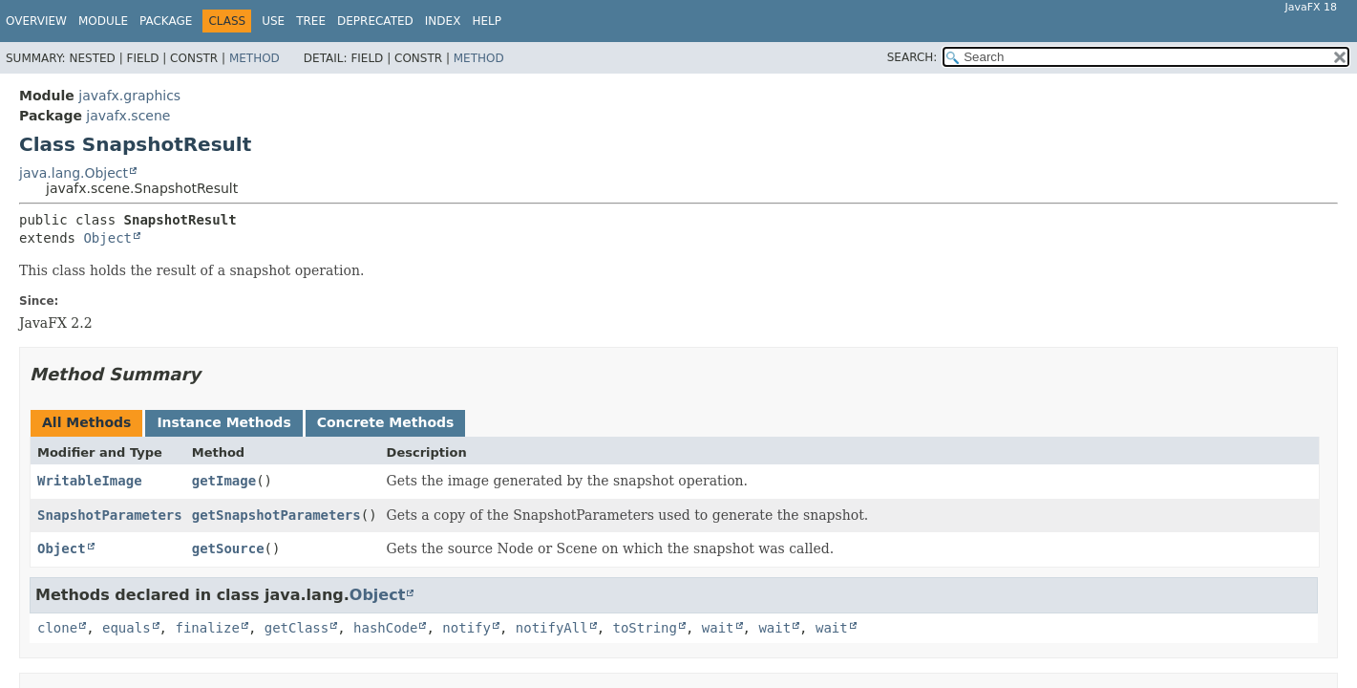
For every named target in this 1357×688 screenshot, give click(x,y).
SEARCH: (912, 57)
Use (273, 21)
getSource (228, 548)
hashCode (385, 627)
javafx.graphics (129, 95)
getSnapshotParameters (276, 515)
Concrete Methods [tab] (386, 422)
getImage (224, 480)
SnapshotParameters (109, 515)
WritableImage (89, 480)
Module (103, 21)
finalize (207, 627)
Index (443, 21)
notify (466, 627)
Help (486, 21)
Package (165, 21)
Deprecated (375, 21)
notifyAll (552, 627)
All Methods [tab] (86, 422)
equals (126, 627)
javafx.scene (128, 115)
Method (254, 58)
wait (718, 627)
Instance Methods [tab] (223, 422)
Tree (311, 21)
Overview (36, 21)
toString (645, 627)
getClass (297, 627)
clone (57, 627)
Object (107, 238)
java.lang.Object (73, 173)
